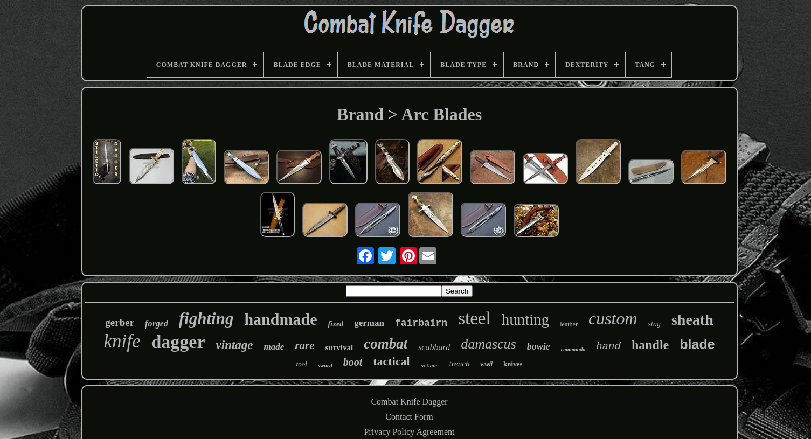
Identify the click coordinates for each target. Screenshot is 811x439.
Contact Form (409, 416)
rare (304, 345)
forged (156, 323)
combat (385, 344)
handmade (280, 319)
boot (353, 362)
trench (459, 363)
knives (512, 364)
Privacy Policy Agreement (409, 431)
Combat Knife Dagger (409, 401)
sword (325, 365)
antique (430, 365)
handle (650, 345)
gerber (119, 322)
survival (339, 347)
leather (569, 324)
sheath (692, 319)
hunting (526, 319)
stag (654, 324)
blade (697, 344)
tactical (391, 361)
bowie (538, 346)
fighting (206, 318)
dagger (178, 342)
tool (301, 364)
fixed (335, 324)
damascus (488, 344)
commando (573, 349)
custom (612, 318)
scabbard (434, 347)
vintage (234, 345)
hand (608, 346)
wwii (486, 364)
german (369, 323)
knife (121, 341)
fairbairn (421, 323)
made (274, 347)
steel (474, 318)
